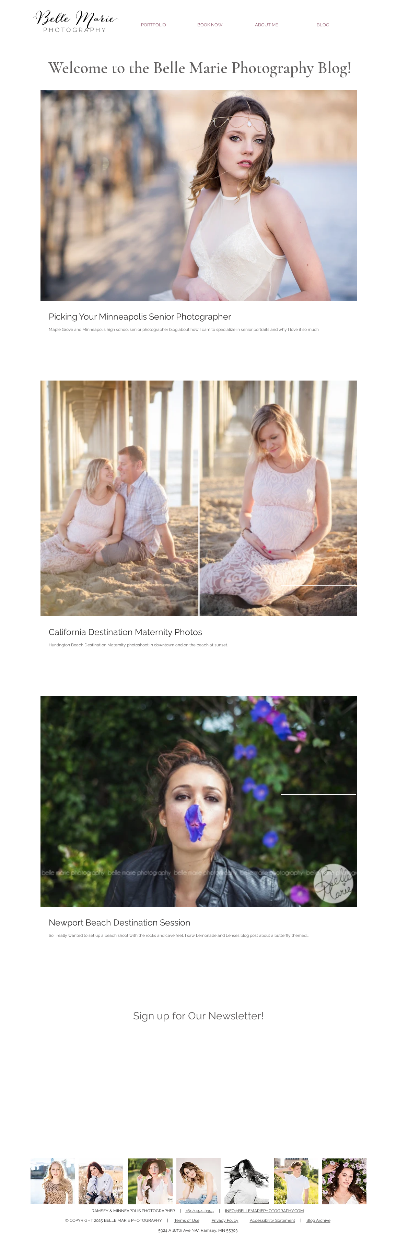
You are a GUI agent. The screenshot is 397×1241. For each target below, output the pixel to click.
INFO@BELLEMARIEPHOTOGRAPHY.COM (264, 1210)
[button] (153, 22)
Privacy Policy (225, 1220)
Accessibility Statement (272, 1220)
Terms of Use (186, 1220)
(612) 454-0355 (199, 1210)
